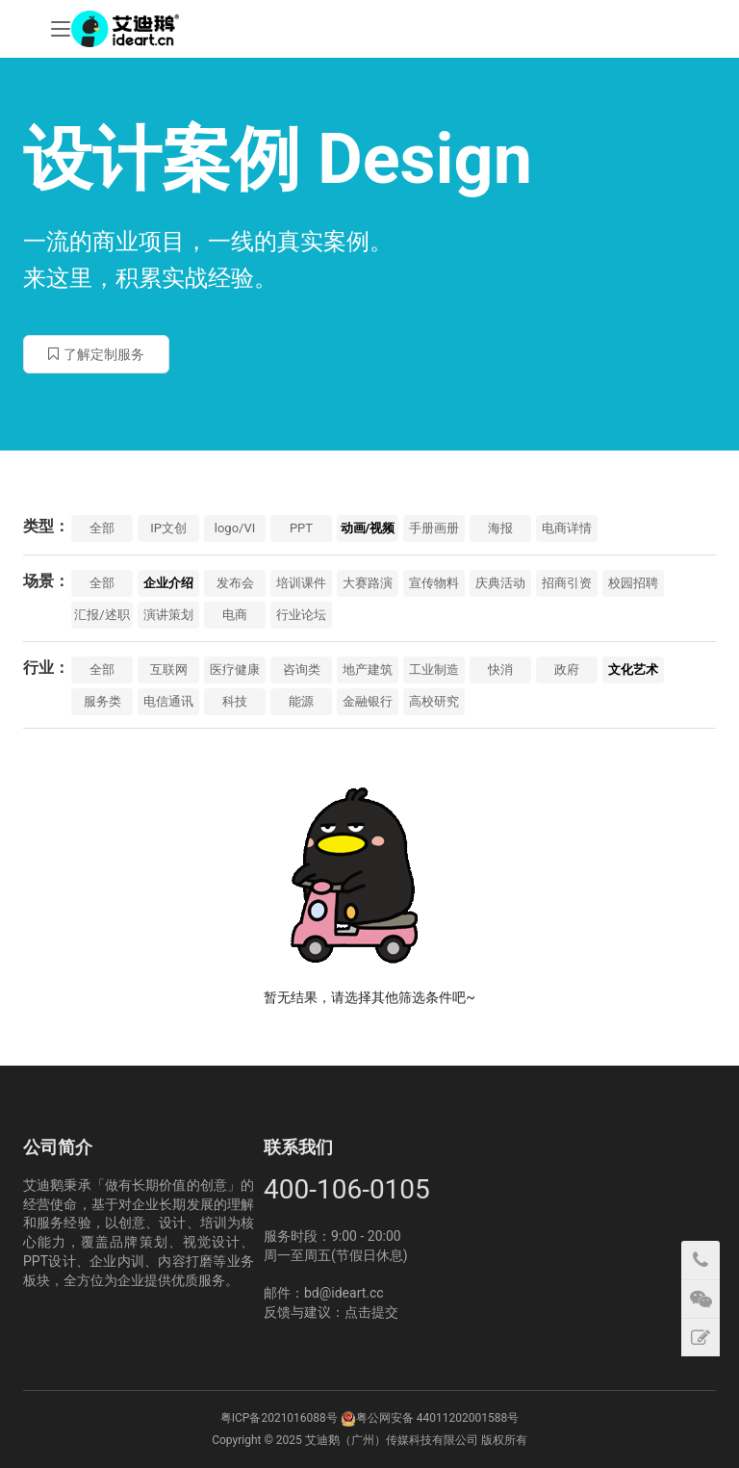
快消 (500, 669)
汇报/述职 (101, 614)
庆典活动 (500, 583)
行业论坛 (301, 614)
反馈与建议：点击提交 (331, 1312)
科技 (234, 701)
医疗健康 (235, 669)
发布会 (235, 583)
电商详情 (567, 528)
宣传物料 (434, 583)
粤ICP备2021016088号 (279, 1418)
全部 (102, 528)
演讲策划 (168, 614)
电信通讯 (168, 701)
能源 (301, 701)
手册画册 (434, 528)
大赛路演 (368, 583)
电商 (234, 614)
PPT (301, 528)
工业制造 (434, 669)
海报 (500, 528)
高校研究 (434, 701)
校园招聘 (633, 583)
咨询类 (301, 669)
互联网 (169, 669)
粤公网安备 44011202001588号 (437, 1418)
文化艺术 (633, 669)
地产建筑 (368, 669)
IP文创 (168, 528)
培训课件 (301, 583)
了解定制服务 (96, 354)
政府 (566, 669)
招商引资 (567, 583)
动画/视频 (368, 528)
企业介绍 (168, 583)
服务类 (102, 701)
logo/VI (235, 528)
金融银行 (368, 701)
